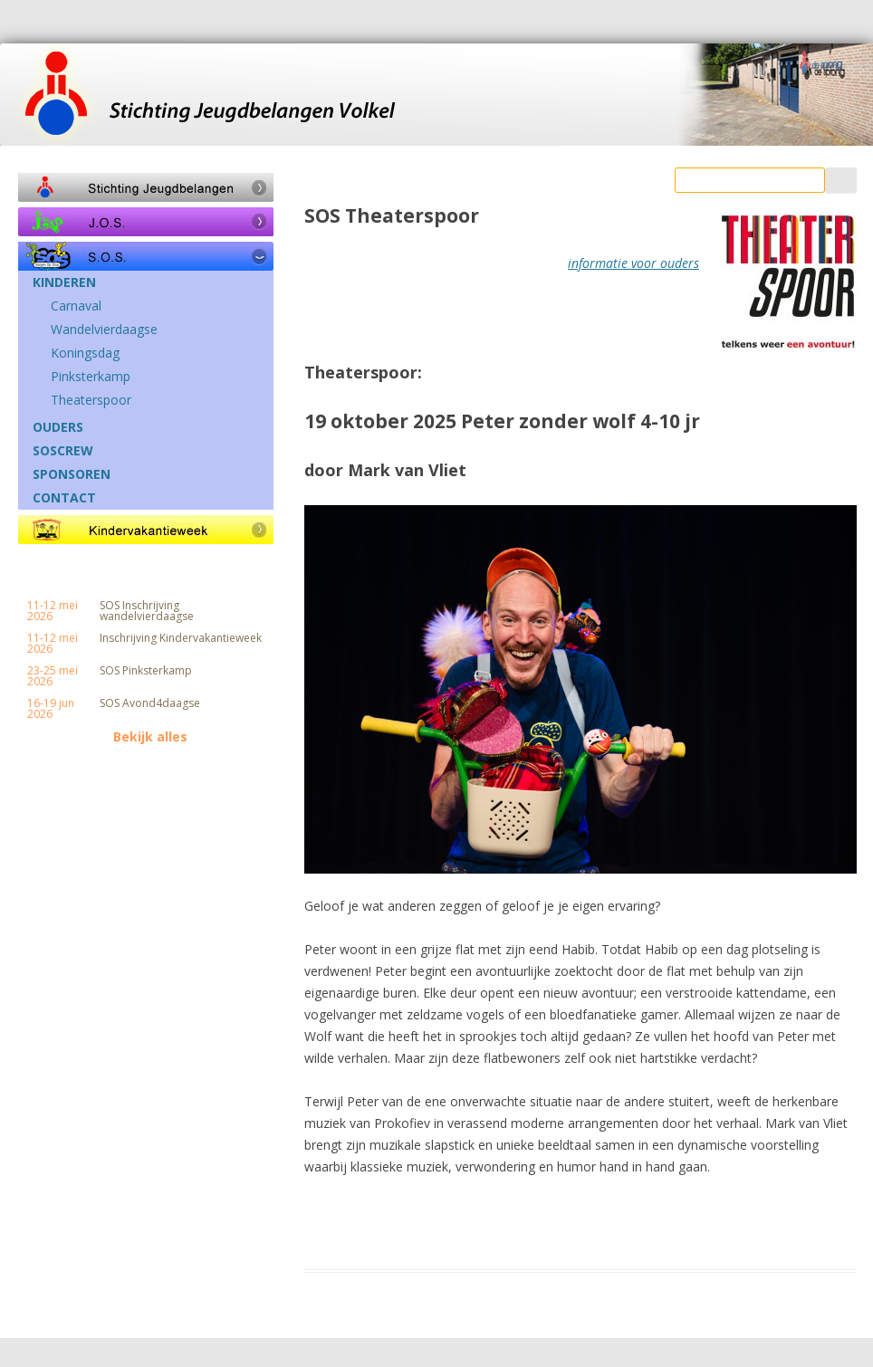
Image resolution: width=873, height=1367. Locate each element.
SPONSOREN (71, 474)
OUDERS (58, 427)
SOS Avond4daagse (150, 703)
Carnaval (76, 306)
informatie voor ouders (633, 263)
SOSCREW (63, 451)
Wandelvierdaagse (104, 329)
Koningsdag (85, 353)
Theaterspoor (91, 400)
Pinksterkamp (90, 376)
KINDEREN (64, 282)
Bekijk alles (150, 737)
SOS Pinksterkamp (146, 670)
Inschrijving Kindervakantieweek (181, 638)
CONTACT (64, 498)
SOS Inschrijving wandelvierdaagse (147, 611)
